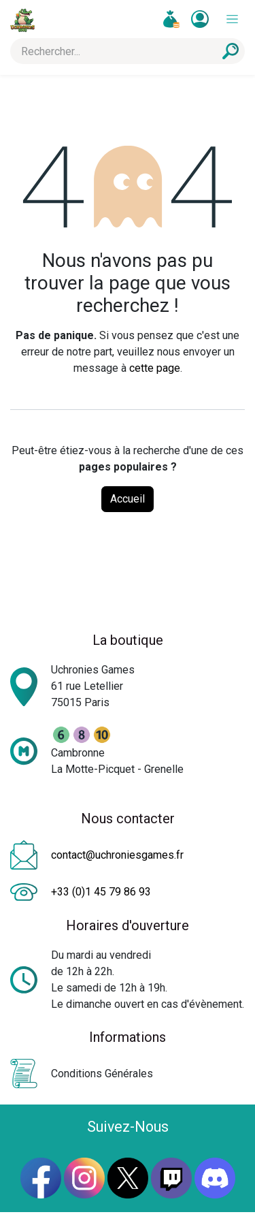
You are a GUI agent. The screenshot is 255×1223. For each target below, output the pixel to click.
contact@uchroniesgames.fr (117, 854)
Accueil (127, 498)
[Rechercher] (230, 51)
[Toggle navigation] (232, 19)
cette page (154, 368)
